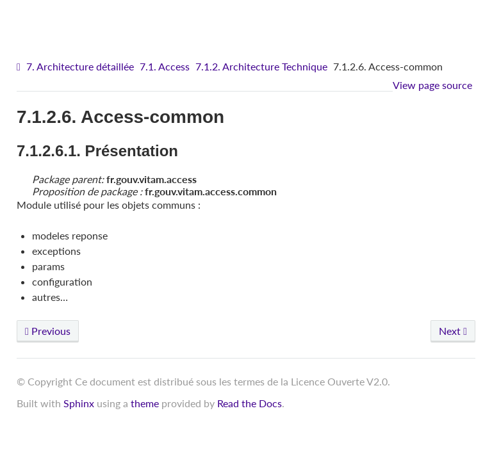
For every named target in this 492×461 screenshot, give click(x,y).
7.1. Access (165, 66)
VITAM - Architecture (249, 19)
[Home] (20, 67)
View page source (432, 85)
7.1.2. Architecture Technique (261, 66)
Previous (47, 331)
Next (453, 331)
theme (145, 403)
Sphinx (78, 403)
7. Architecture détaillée (80, 66)
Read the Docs (249, 403)
